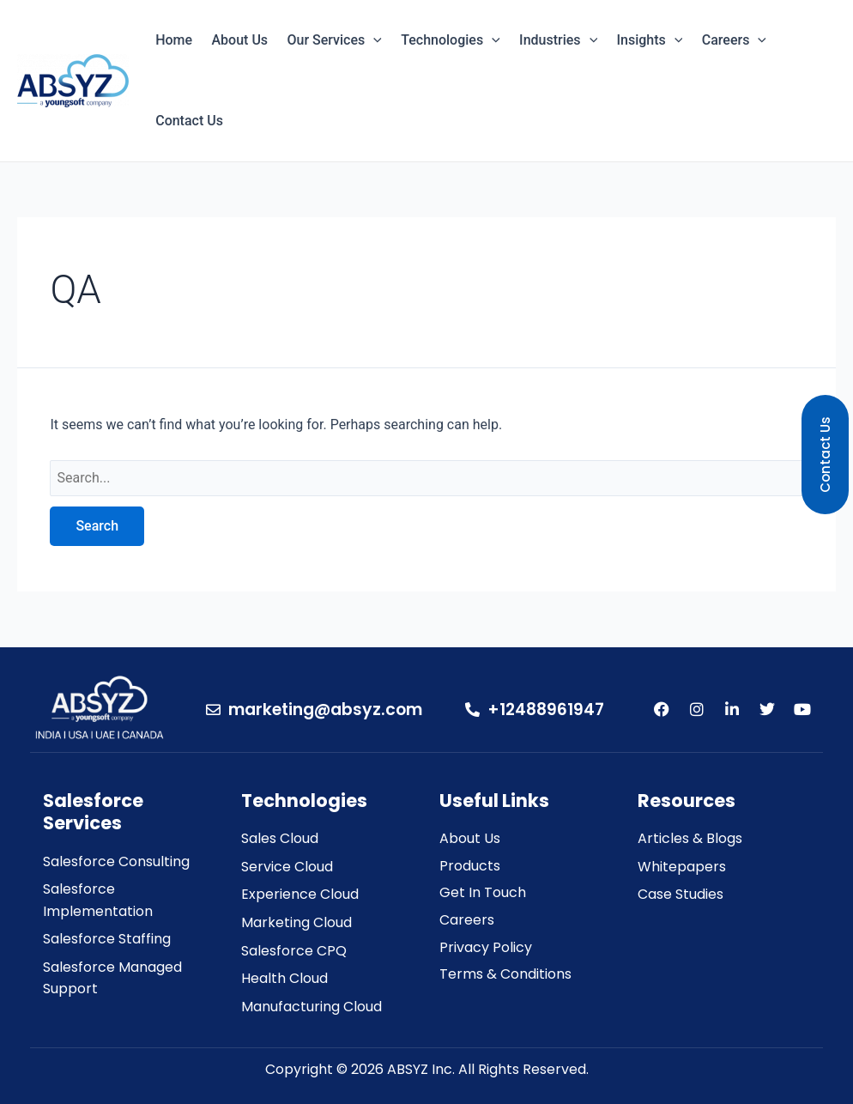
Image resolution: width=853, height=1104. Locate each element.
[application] (373, 40)
